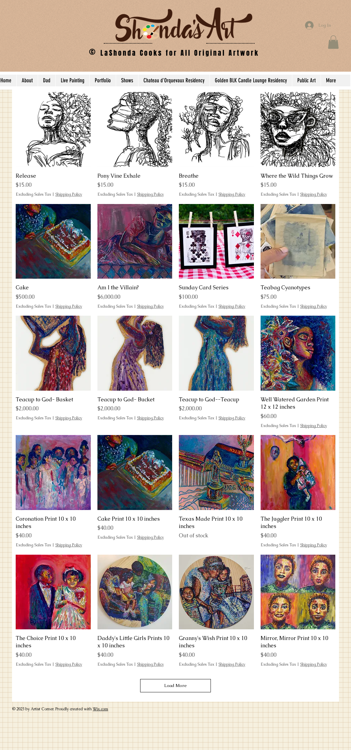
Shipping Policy (68, 194)
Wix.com (100, 709)
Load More (175, 685)
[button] (333, 42)
